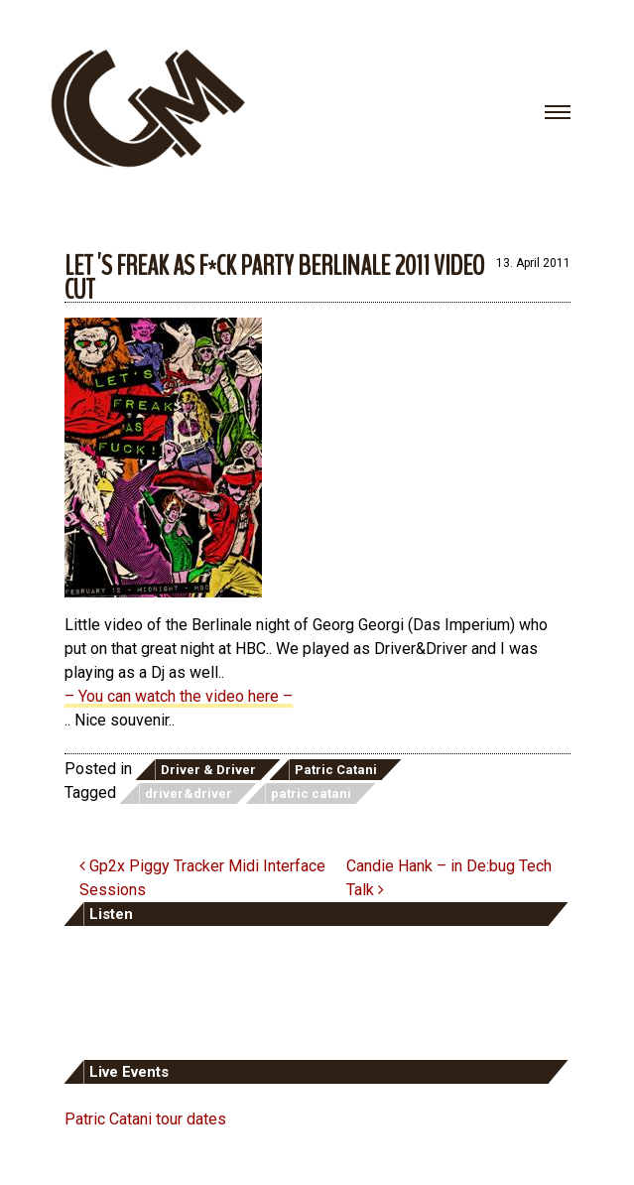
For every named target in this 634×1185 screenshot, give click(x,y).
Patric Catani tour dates (145, 1119)
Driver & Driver (208, 769)
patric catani (311, 793)
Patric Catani (336, 769)
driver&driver (188, 793)
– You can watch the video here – (178, 696)
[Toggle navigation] (557, 112)
